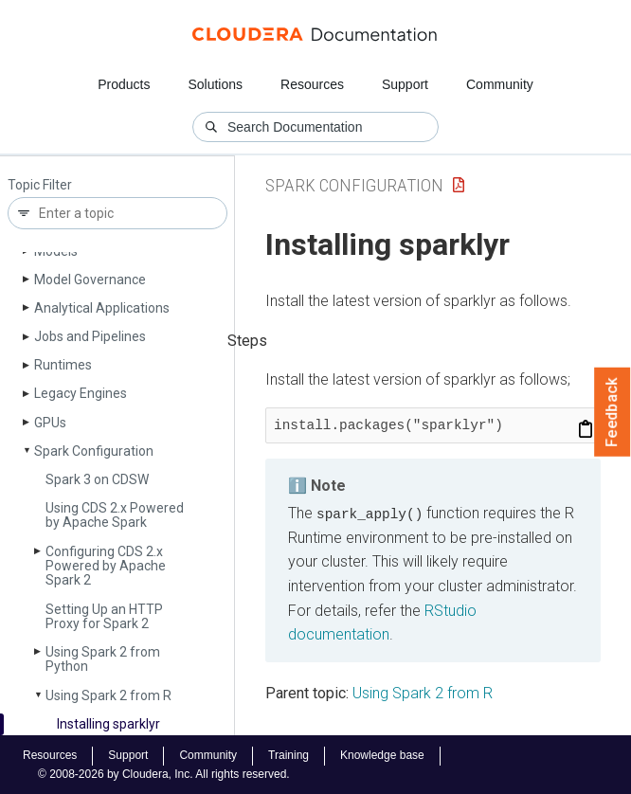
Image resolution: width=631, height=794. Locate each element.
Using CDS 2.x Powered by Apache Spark (114, 515)
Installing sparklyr (108, 723)
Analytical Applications (102, 308)
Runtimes (63, 364)
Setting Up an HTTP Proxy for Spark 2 (104, 616)
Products (124, 84)
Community (499, 84)
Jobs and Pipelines (90, 336)
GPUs (50, 422)
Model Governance (90, 279)
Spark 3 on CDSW (97, 479)
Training (288, 755)
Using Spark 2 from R (108, 695)
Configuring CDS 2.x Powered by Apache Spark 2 (105, 566)
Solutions (215, 84)
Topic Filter (40, 185)
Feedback (613, 412)
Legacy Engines (80, 393)
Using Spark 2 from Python (102, 659)
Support (405, 84)
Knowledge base (382, 755)
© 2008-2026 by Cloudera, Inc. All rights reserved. (164, 773)
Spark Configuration (93, 451)
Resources (312, 84)
